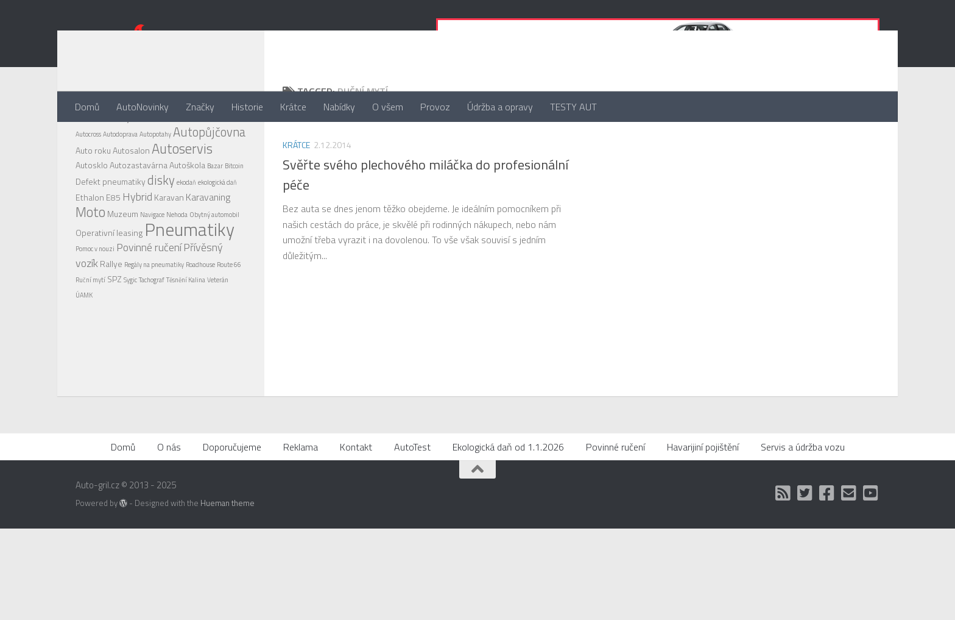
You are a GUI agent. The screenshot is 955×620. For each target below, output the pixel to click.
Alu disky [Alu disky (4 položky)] (111, 165)
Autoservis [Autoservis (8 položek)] (182, 197)
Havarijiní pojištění (703, 538)
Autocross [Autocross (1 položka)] (88, 183)
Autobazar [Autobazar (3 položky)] (154, 166)
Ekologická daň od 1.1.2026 (508, 538)
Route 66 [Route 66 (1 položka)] (229, 313)
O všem (387, 106)
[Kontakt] (849, 584)
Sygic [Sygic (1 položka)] (130, 328)
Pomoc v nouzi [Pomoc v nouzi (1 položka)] (95, 297)
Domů (87, 106)
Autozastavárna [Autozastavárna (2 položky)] (138, 213)
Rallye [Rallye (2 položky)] (111, 312)
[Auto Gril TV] (870, 584)
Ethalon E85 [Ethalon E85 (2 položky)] (98, 246)
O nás (169, 538)
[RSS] (783, 584)
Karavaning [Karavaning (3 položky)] (208, 245)
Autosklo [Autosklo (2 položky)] (92, 213)
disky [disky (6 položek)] (161, 228)
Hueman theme (227, 594)
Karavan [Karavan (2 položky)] (169, 246)
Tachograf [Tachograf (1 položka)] (151, 328)
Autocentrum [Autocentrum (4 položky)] (206, 165)
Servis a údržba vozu (803, 538)
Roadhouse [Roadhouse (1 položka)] (200, 313)
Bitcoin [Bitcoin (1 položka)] (234, 214)
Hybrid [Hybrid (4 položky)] (137, 245)
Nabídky (339, 106)
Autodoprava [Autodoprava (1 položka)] (120, 183)
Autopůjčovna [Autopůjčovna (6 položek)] (209, 180)
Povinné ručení (615, 538)
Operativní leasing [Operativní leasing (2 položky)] (109, 281)
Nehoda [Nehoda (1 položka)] (177, 263)
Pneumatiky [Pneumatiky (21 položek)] (189, 278)
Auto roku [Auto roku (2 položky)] (93, 199)
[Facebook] (827, 584)
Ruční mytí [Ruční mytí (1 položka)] (90, 328)
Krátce (293, 106)
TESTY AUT (573, 106)
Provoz (435, 106)
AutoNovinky (142, 106)
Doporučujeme (232, 538)
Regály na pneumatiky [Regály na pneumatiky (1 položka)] (154, 313)
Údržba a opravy (500, 106)
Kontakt (356, 538)
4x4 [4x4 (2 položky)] (82, 166)
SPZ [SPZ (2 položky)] (114, 327)
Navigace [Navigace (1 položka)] (152, 263)
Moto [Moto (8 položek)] (90, 261)
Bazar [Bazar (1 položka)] (215, 214)
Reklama (300, 538)
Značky (200, 106)
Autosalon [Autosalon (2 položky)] (131, 199)
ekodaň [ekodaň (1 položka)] (186, 231)
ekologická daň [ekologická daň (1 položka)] (217, 231)
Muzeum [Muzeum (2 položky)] (122, 262)
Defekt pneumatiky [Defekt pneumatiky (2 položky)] (111, 230)
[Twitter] (805, 584)
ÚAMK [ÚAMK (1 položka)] (84, 344)
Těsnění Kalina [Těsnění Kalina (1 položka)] (185, 328)
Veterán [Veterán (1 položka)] (217, 328)
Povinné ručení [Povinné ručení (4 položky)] (148, 296)
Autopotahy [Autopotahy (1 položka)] (155, 183)
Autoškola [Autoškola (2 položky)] (187, 213)
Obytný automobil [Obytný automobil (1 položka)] (214, 263)
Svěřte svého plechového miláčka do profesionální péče (425, 223)
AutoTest (412, 538)
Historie (247, 106)
